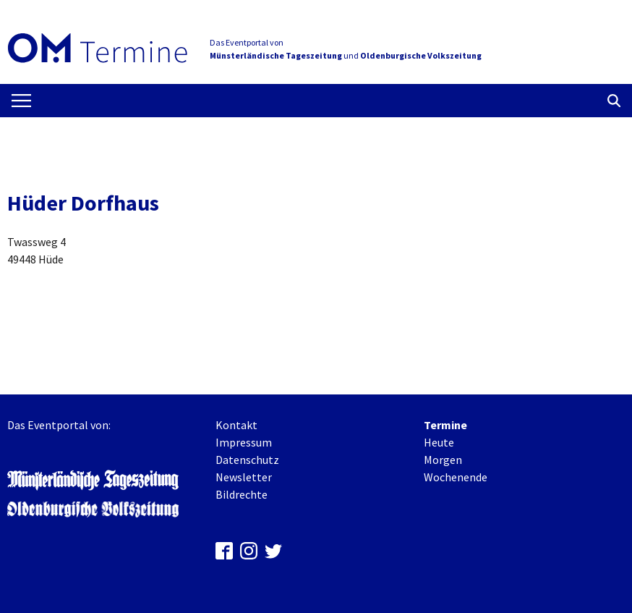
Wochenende (455, 477)
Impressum (243, 442)
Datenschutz (247, 459)
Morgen (443, 459)
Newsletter (243, 477)
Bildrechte (241, 494)
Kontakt (236, 425)
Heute (439, 442)
